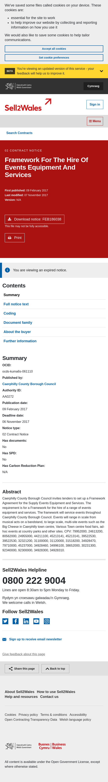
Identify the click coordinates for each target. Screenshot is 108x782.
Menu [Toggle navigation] (95, 121)
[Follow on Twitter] (5, 621)
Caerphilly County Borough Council (29, 384)
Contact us (49, 697)
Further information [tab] (20, 341)
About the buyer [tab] (17, 332)
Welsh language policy (75, 719)
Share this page (22, 668)
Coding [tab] (10, 313)
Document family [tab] (18, 323)
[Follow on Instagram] (47, 621)
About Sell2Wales (19, 692)
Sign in (95, 104)
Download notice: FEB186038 (37, 219)
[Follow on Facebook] (16, 621)
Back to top (55, 668)
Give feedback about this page (23, 654)
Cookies (10, 714)
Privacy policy (28, 714)
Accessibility (78, 714)
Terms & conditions (53, 714)
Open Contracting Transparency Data (31, 719)
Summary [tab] (12, 295)
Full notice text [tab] (16, 304)
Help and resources (21, 697)
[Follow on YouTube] (36, 621)
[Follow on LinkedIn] (26, 621)
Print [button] (17, 238)
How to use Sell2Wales (56, 692)
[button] (101, 71)
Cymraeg (93, 86)
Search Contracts (19, 133)
